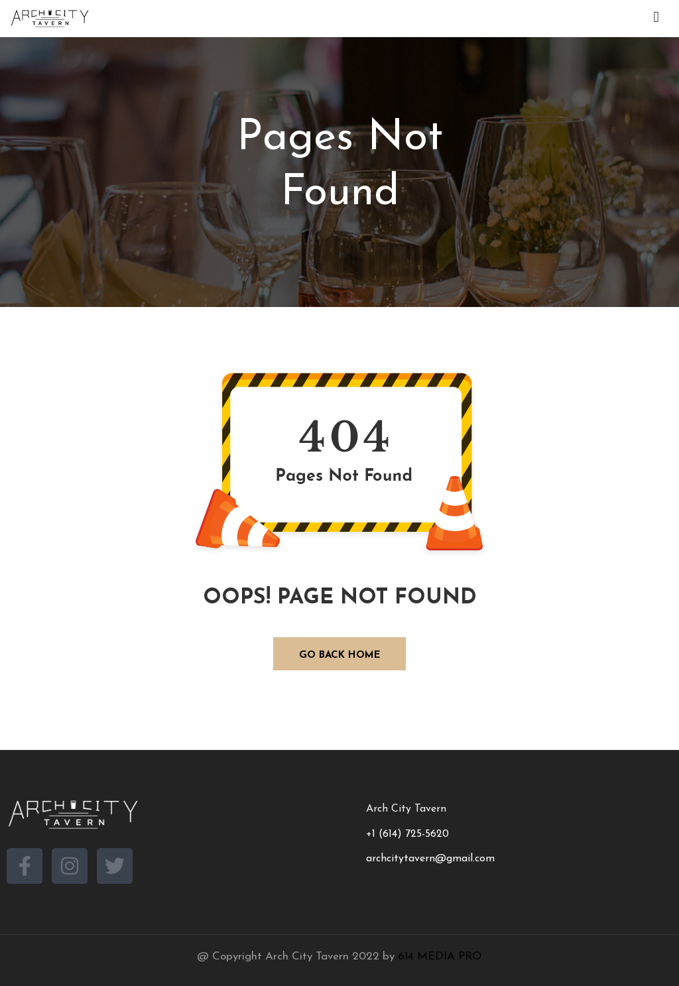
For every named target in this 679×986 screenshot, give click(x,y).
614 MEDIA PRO (440, 956)
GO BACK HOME (340, 655)
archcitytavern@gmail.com (430, 858)
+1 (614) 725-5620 (407, 834)
